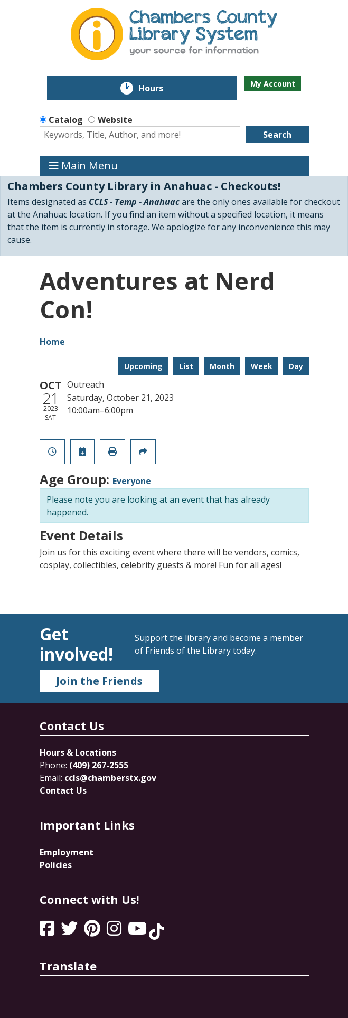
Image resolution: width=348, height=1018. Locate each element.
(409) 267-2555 (98, 765)
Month (222, 366)
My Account (272, 84)
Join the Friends (99, 681)
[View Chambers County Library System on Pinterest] (93, 931)
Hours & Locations (78, 752)
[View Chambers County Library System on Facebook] (48, 931)
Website (115, 120)
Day (296, 366)
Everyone (131, 481)
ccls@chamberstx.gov (110, 778)
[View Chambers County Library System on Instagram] (115, 931)
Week (261, 366)
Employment (66, 852)
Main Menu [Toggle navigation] (83, 166)
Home (52, 341)
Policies (56, 865)
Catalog (66, 120)
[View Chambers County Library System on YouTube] (138, 931)
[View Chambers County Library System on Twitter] (70, 931)
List (186, 366)
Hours (158, 88)
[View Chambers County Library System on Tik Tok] (156, 931)
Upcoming (143, 366)
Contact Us (63, 790)
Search (277, 134)
